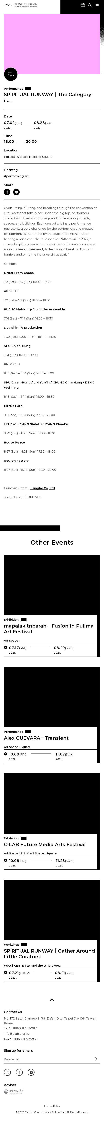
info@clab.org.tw (16, 1033)
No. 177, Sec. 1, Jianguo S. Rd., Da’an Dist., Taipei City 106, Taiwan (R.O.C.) (50, 1021)
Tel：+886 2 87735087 (20, 1028)
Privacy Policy (52, 1106)
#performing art (16, 176)
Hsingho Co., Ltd (42, 492)
